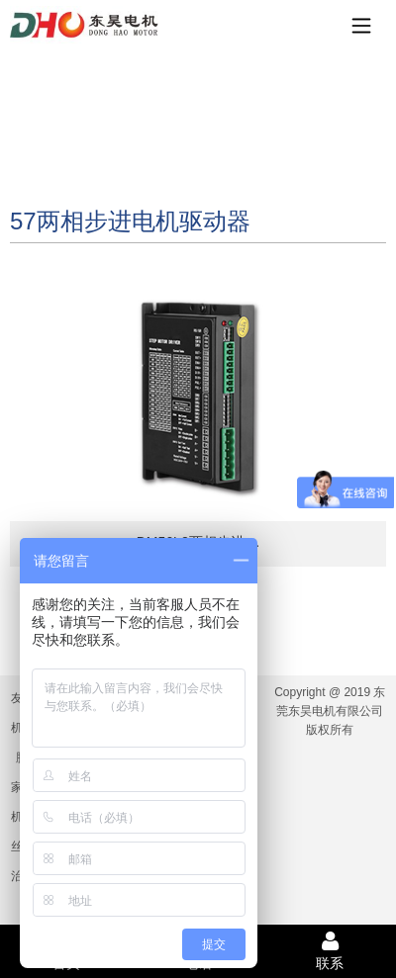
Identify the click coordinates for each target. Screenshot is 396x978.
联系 (330, 950)
